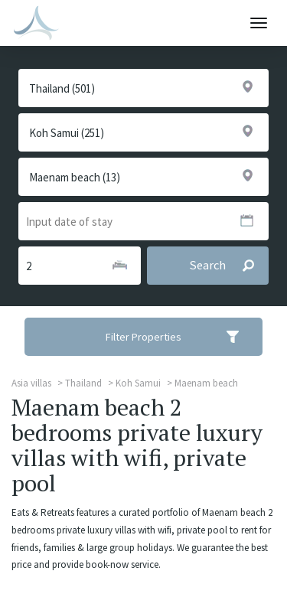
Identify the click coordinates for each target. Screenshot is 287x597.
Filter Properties (182, 337)
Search (228, 265)
